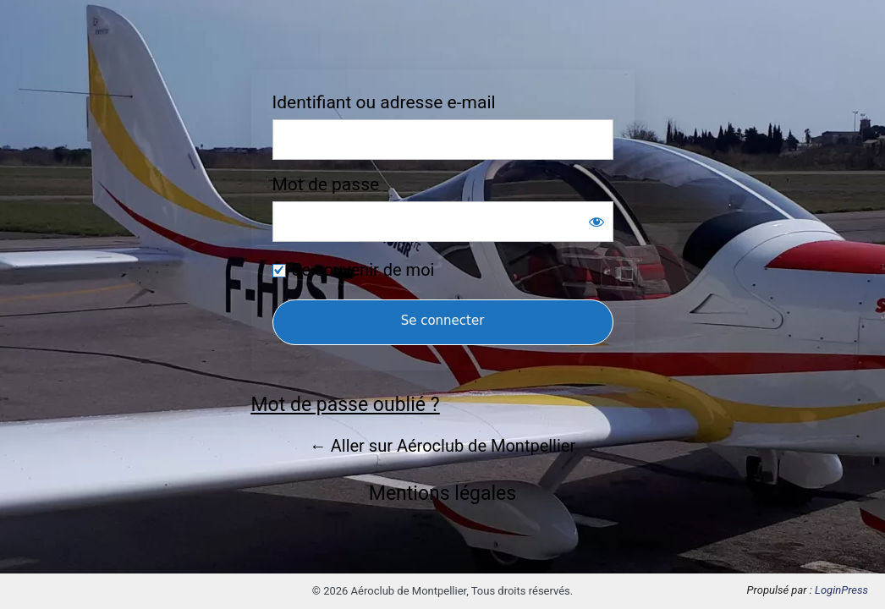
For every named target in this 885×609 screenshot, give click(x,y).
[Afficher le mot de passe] (596, 221)
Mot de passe (326, 185)
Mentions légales (442, 493)
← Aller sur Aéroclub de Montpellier (442, 446)
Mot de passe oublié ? (345, 404)
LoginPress (841, 590)
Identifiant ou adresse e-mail (384, 103)
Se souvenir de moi (363, 270)
